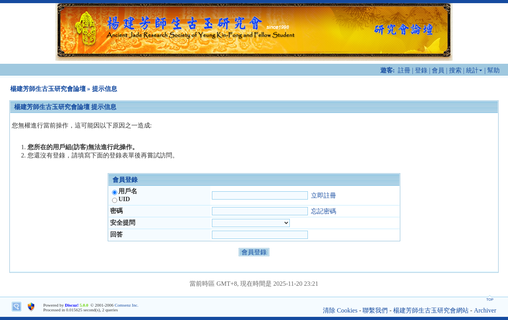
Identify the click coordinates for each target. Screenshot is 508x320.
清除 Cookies (340, 310)
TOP (489, 300)
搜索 (455, 70)
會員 (438, 70)
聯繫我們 (375, 310)
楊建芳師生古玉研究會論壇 (48, 88)
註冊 (404, 70)
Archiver (485, 310)
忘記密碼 (323, 210)
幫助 (493, 70)
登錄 (421, 70)
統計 (472, 70)
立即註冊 (323, 195)
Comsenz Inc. (126, 305)
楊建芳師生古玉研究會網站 (431, 310)
